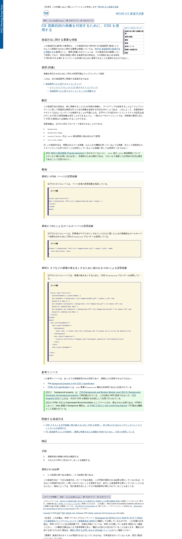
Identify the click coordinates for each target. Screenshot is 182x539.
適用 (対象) (129, 37)
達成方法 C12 (86, 21)
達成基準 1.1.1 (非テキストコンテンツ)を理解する (73, 91)
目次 (45, 21)
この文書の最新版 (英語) (111, 492)
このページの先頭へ (50, 488)
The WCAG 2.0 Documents (85, 497)
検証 (126, 53)
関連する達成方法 (131, 50)
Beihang (79, 504)
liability (90, 504)
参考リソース (129, 46)
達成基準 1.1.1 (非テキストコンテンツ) (63, 84)
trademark (98, 504)
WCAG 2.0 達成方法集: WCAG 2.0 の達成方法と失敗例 (80, 492)
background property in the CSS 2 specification (73, 374)
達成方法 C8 (72, 21)
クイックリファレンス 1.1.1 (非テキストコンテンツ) (74, 87)
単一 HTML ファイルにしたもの (67, 494)
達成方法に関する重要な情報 (134, 32)
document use (110, 504)
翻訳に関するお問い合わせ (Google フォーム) (91, 521)
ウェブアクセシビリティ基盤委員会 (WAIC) (76, 512)
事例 (126, 43)
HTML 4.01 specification (59, 378)
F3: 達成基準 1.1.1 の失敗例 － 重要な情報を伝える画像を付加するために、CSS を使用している (90, 422)
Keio (73, 504)
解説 (126, 40)
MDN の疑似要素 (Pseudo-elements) (67, 153)
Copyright (46, 504)
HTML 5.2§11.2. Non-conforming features (108, 396)
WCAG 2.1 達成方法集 (108, 7)
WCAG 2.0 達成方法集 (130, 13)
